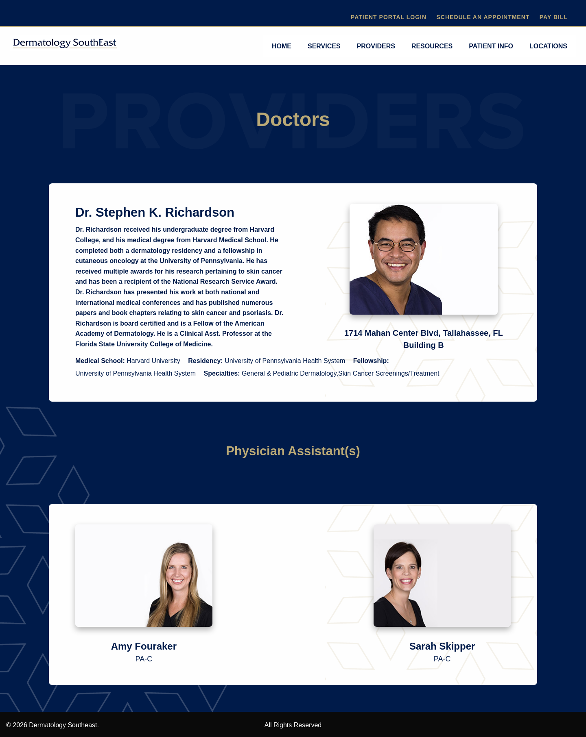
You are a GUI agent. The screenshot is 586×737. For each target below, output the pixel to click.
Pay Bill (554, 17)
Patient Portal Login (388, 17)
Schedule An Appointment (482, 17)
